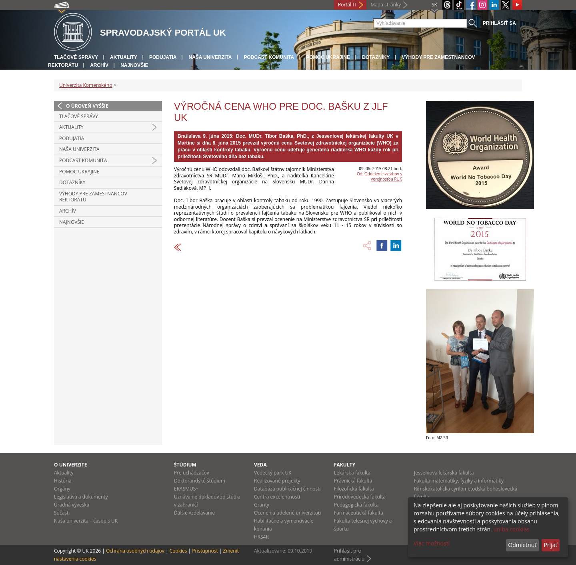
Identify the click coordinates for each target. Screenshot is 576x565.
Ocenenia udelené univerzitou (287, 512)
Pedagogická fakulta (356, 504)
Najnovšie (134, 65)
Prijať (550, 545)
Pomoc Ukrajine (328, 57)
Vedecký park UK (273, 472)
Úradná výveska (71, 504)
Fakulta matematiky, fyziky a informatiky (459, 480)
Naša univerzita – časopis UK (86, 520)
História (63, 480)
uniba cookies (511, 529)
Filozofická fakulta (354, 488)
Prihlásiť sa (499, 23)
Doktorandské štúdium (199, 480)
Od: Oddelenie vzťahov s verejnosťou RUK (379, 176)
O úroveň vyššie (87, 106)
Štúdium (185, 464)
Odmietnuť (522, 545)
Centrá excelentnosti (277, 496)
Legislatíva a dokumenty (81, 496)
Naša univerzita (210, 57)
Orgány (62, 488)
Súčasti (62, 512)
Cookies (178, 550)
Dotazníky (376, 57)
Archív (99, 65)
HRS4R (261, 536)
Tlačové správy (76, 57)
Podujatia (162, 57)
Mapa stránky (385, 4)
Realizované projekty (277, 480)
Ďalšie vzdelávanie (194, 512)
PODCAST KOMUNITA (269, 57)
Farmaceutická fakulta (358, 512)
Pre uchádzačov (191, 472)
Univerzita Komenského (85, 85)
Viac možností (432, 543)
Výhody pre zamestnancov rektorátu (93, 196)
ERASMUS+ (186, 488)
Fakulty (344, 464)
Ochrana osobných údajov (135, 550)
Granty (261, 504)
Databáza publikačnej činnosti (287, 488)
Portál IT (347, 4)
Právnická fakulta (353, 480)
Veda (260, 464)
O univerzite (70, 464)
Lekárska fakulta (352, 472)
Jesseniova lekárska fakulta (444, 472)
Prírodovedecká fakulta (360, 496)
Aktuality (123, 57)
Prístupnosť (205, 550)
